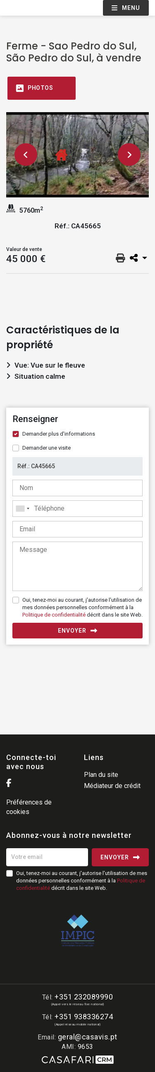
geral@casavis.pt (87, 1036)
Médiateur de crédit (112, 786)
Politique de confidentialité (54, 615)
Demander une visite (46, 448)
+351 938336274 (84, 1016)
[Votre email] (47, 857)
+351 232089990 (84, 996)
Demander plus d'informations (58, 434)
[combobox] (77, 508)
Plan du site (101, 775)
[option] (77, 154)
